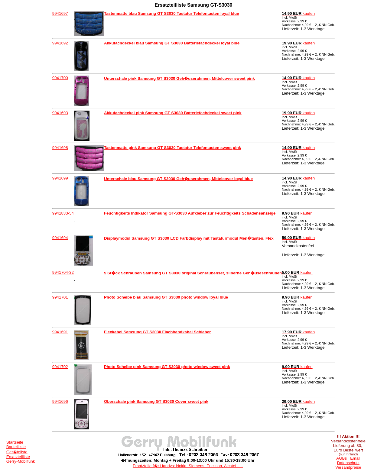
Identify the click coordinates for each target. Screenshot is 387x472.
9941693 (60, 113)
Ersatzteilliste (18, 456)
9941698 (60, 147)
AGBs (341, 458)
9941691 (60, 332)
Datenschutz (348, 463)
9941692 (60, 43)
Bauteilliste (16, 447)
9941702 (60, 366)
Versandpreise (348, 467)
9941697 (60, 13)
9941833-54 (63, 213)
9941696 (60, 401)
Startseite (14, 442)
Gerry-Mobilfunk (20, 461)
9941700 (60, 78)
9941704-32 (63, 272)
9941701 (60, 297)
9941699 (60, 178)
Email (355, 458)
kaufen (298, 13)
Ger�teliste (17, 452)
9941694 (60, 237)
